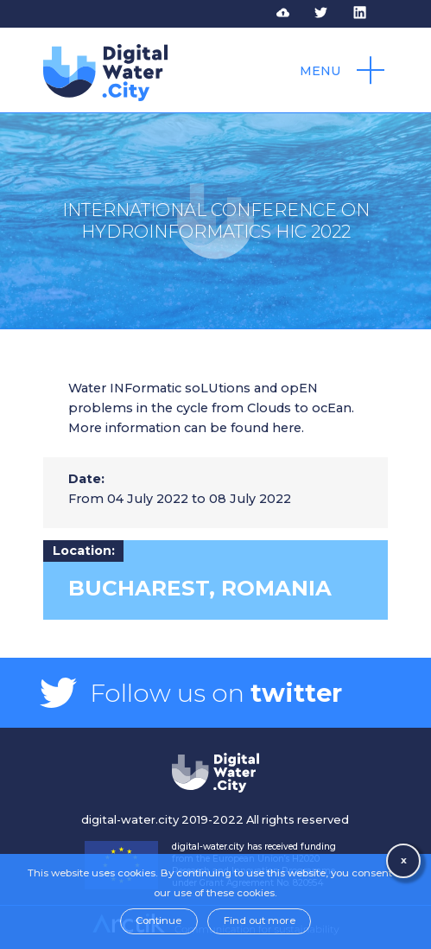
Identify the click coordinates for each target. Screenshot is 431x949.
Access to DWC (293, 13)
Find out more (259, 920)
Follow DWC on (331, 13)
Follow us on (216, 693)
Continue (158, 920)
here (286, 428)
